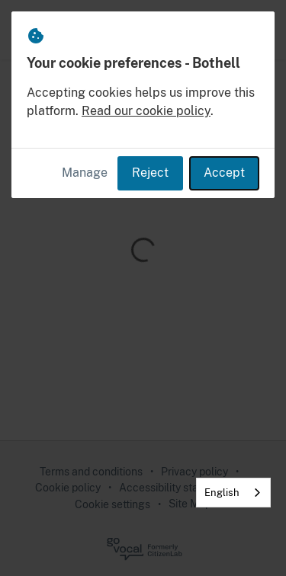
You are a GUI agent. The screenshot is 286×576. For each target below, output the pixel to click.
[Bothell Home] (31, 29)
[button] (257, 30)
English (221, 492)
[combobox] (233, 492)
